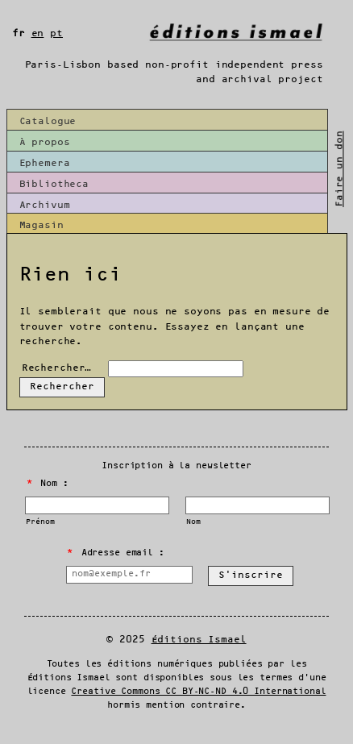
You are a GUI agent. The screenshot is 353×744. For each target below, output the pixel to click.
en (37, 33)
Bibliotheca (54, 184)
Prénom (40, 522)
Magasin (41, 225)
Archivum (44, 205)
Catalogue (48, 121)
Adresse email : (115, 553)
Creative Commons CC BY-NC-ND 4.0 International (198, 692)
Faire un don (339, 168)
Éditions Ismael (199, 639)
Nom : (48, 484)
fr (18, 33)
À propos (44, 142)
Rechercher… (57, 368)
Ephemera (44, 163)
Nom (193, 522)
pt (56, 33)
